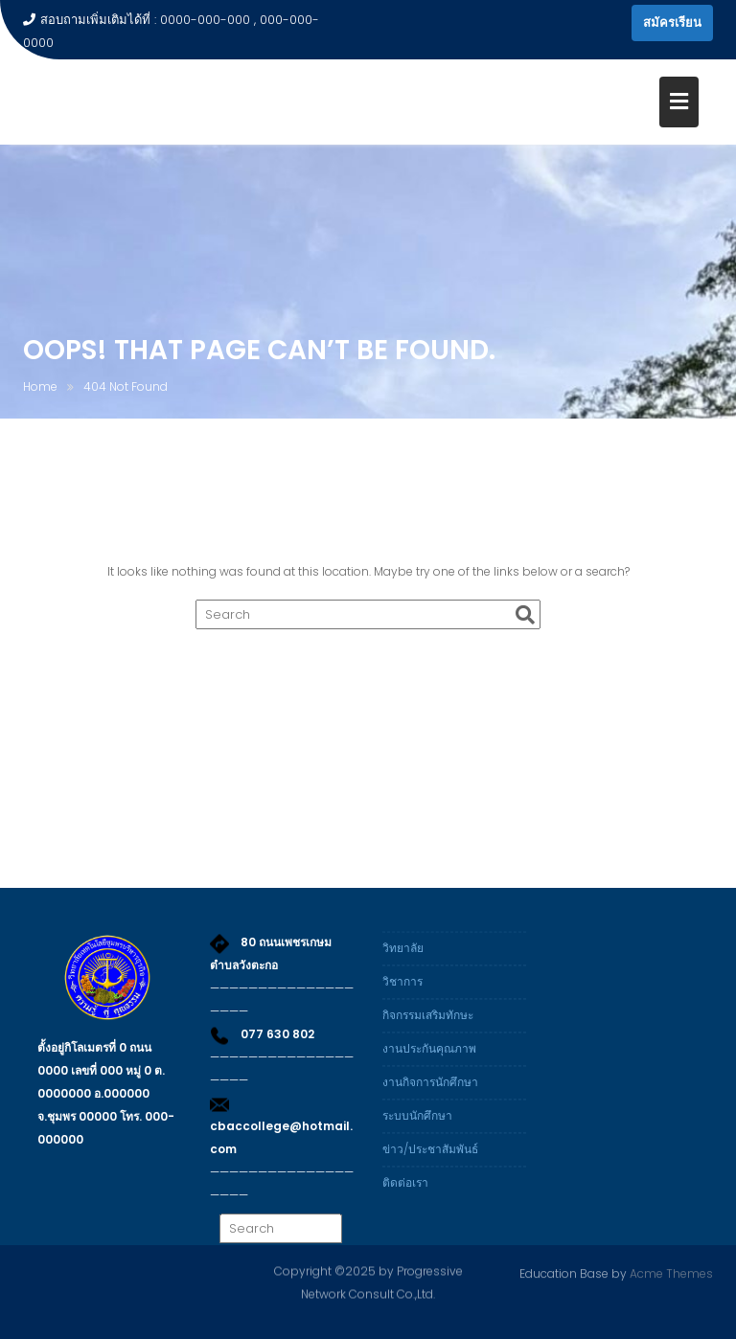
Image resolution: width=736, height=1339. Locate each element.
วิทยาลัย (403, 957)
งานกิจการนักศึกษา (430, 1091)
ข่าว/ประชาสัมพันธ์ (430, 1158)
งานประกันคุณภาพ (429, 1058)
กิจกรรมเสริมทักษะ (427, 1024)
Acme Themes (671, 1272)
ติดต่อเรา (405, 1192)
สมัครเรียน (672, 22)
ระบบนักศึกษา (417, 1125)
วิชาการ (402, 991)
